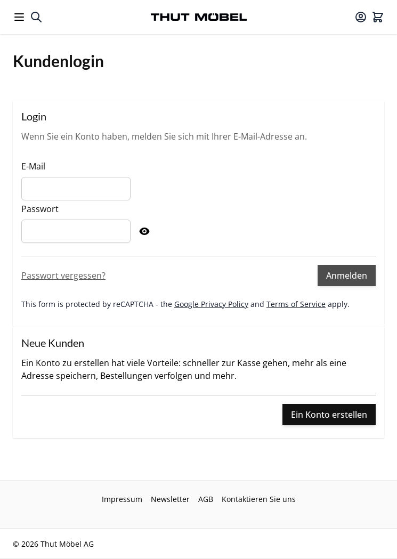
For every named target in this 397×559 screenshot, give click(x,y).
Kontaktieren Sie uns (259, 499)
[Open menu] (19, 17)
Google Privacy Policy (211, 304)
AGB (205, 499)
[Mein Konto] (360, 17)
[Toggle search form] (36, 17)
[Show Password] (144, 231)
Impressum (122, 499)
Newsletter (170, 499)
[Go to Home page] (199, 17)
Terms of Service (296, 304)
